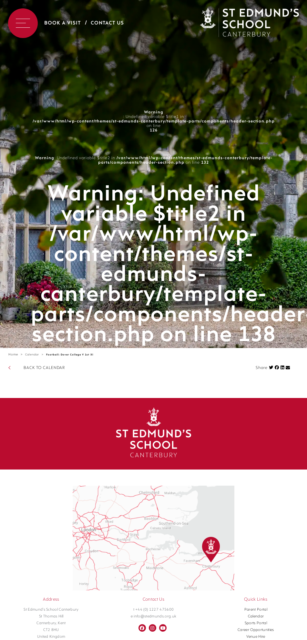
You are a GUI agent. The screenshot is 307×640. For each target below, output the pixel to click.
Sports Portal (256, 623)
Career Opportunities (256, 630)
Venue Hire (255, 637)
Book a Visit (62, 23)
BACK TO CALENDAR (44, 368)
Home (13, 354)
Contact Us (107, 23)
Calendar (32, 354)
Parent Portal (255, 610)
